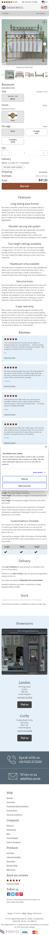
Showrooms (11, 830)
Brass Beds (11, 861)
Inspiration (11, 802)
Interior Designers (14, 842)
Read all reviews (14, 882)
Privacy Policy (12, 810)
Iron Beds (10, 853)
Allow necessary (24, 486)
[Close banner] (46, 447)
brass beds (9, 285)
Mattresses (11, 870)
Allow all (24, 479)
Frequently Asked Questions (17, 806)
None (13, 131)
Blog (8, 834)
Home (10, 913)
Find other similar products (12, 167)
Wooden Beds (12, 865)
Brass (30, 913)
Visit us (24, 704)
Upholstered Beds (14, 857)
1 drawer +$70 (36, 132)
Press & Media (12, 838)
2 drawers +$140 (13, 141)
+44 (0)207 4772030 (24, 697)
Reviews (10, 798)
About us (10, 825)
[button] (44, 44)
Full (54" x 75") (13, 97)
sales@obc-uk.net (30, 778)
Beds (24, 913)
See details (43, 172)
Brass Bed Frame (8, 88)
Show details (38, 472)
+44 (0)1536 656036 (24, 731)
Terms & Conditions (14, 815)
